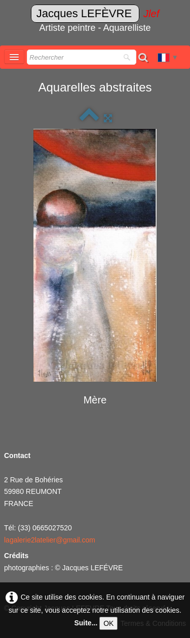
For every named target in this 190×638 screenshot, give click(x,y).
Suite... (85, 623)
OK (108, 623)
